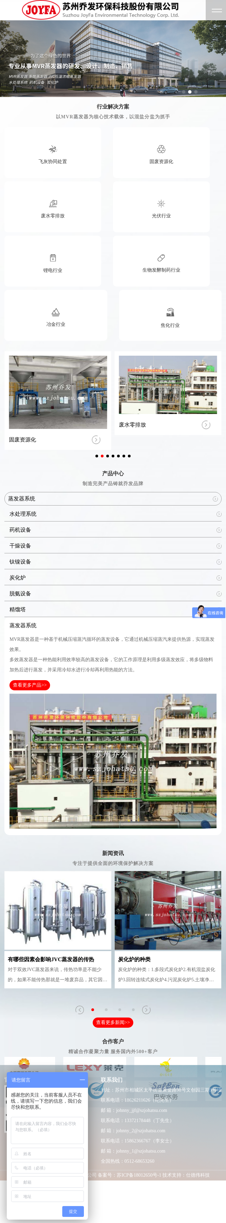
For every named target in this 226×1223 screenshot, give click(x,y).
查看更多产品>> (30, 685)
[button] (183, 92)
